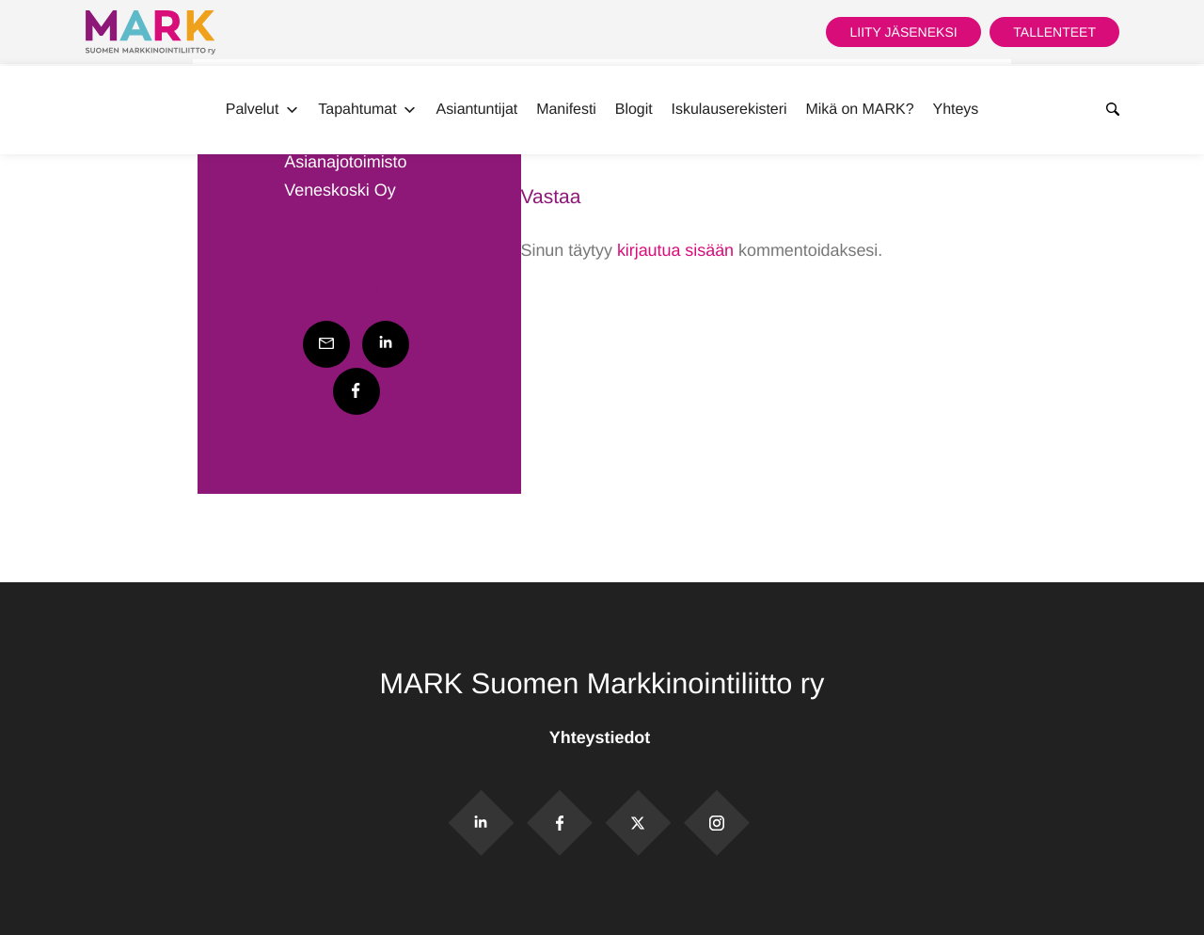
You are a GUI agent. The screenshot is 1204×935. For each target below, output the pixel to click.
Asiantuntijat (477, 110)
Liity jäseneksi (903, 32)
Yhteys (956, 110)
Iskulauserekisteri (729, 110)
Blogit (634, 110)
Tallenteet (1054, 32)
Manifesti (566, 110)
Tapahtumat (367, 110)
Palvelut (263, 110)
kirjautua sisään (675, 250)
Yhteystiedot (602, 737)
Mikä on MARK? (859, 110)
